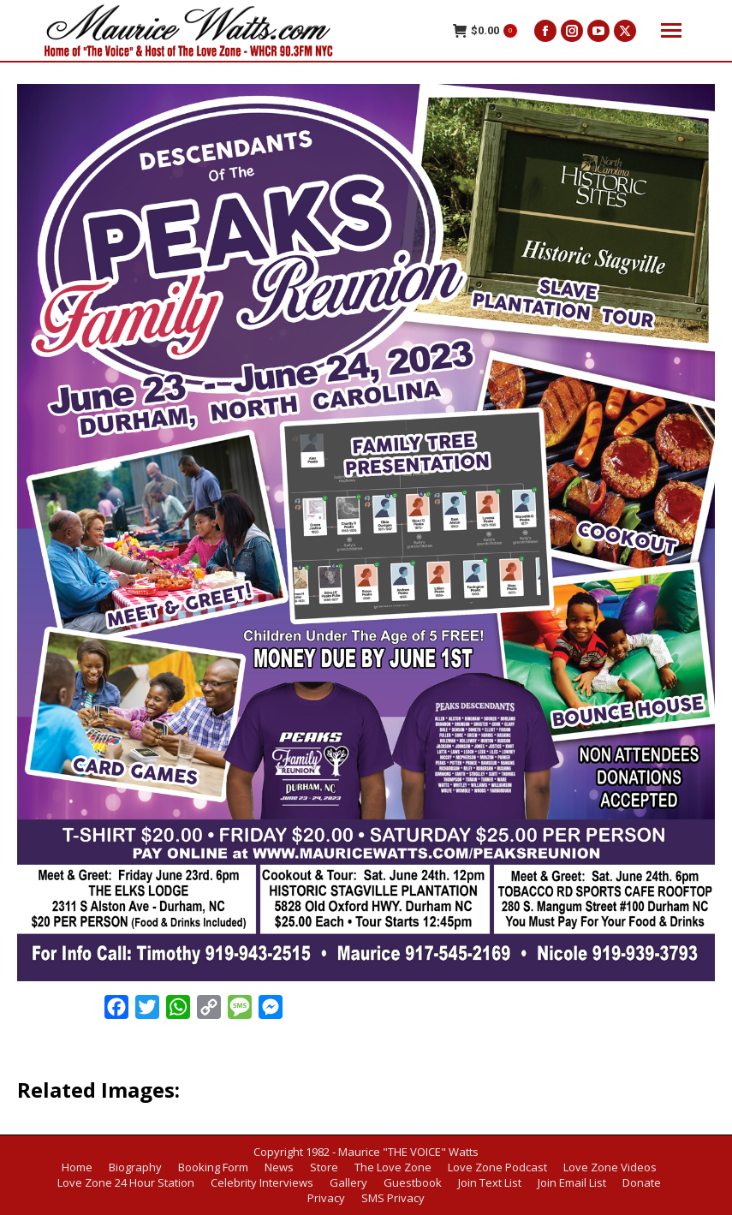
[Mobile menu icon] (671, 30)
